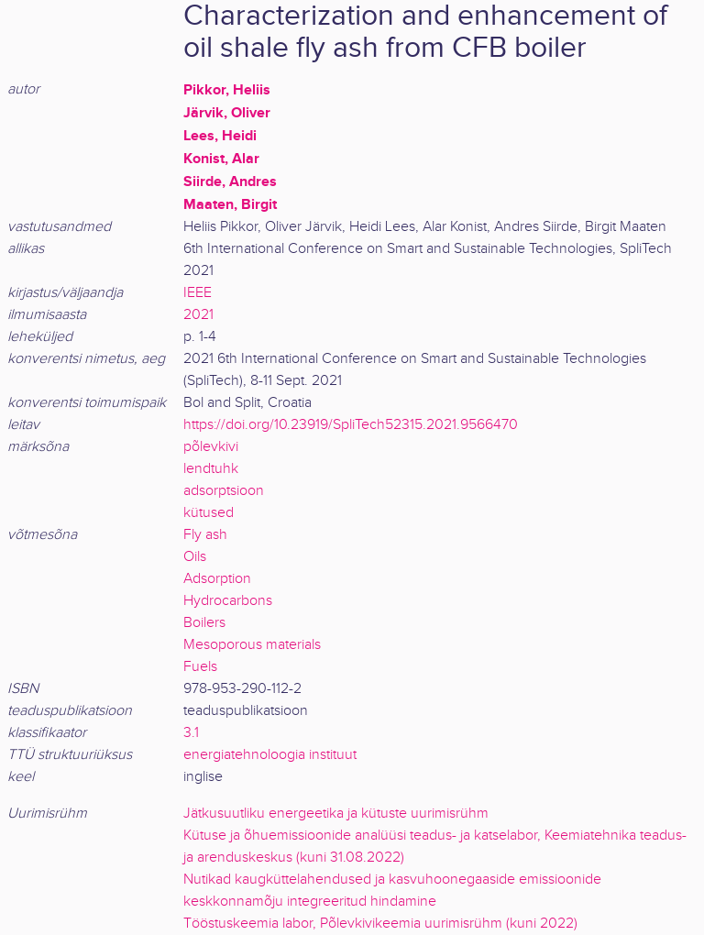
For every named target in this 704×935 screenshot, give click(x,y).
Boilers (204, 623)
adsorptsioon (223, 491)
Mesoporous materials (252, 645)
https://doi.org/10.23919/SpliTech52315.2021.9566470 (350, 425)
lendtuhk (210, 469)
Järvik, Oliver (226, 113)
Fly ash (205, 535)
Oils (194, 557)
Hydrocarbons (227, 601)
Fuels (200, 667)
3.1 (191, 733)
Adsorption (217, 579)
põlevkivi (210, 447)
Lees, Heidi (220, 135)
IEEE (197, 293)
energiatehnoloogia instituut (270, 755)
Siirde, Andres (230, 181)
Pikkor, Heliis (226, 90)
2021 (198, 315)
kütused (208, 513)
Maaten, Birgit (230, 204)
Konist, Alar (221, 158)
